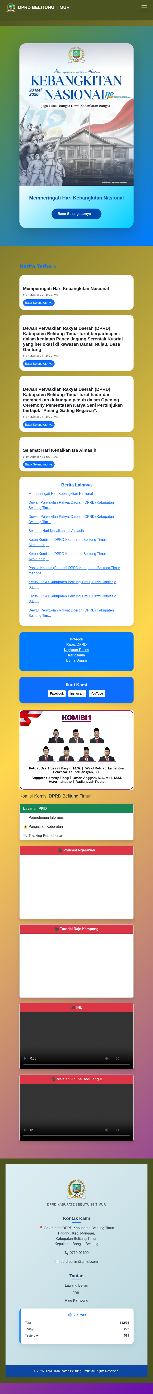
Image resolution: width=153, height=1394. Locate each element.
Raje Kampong (76, 1300)
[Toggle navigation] (144, 7)
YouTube (97, 693)
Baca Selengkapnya (39, 302)
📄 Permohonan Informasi (43, 817)
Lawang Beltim (76, 1285)
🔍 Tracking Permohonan (43, 836)
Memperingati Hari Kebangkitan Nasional (66, 288)
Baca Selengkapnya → (77, 214)
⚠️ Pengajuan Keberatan (43, 826)
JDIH (76, 1293)
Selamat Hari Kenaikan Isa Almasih (59, 450)
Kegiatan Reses (76, 650)
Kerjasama (76, 655)
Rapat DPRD (76, 644)
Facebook (56, 693)
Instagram (77, 693)
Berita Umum (76, 660)
